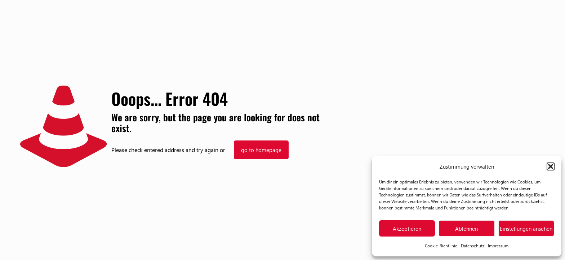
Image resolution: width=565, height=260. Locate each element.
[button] (550, 166)
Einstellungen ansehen (526, 228)
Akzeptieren (407, 228)
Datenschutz (472, 245)
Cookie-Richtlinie (441, 245)
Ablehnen (466, 228)
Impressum (498, 245)
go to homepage (261, 149)
